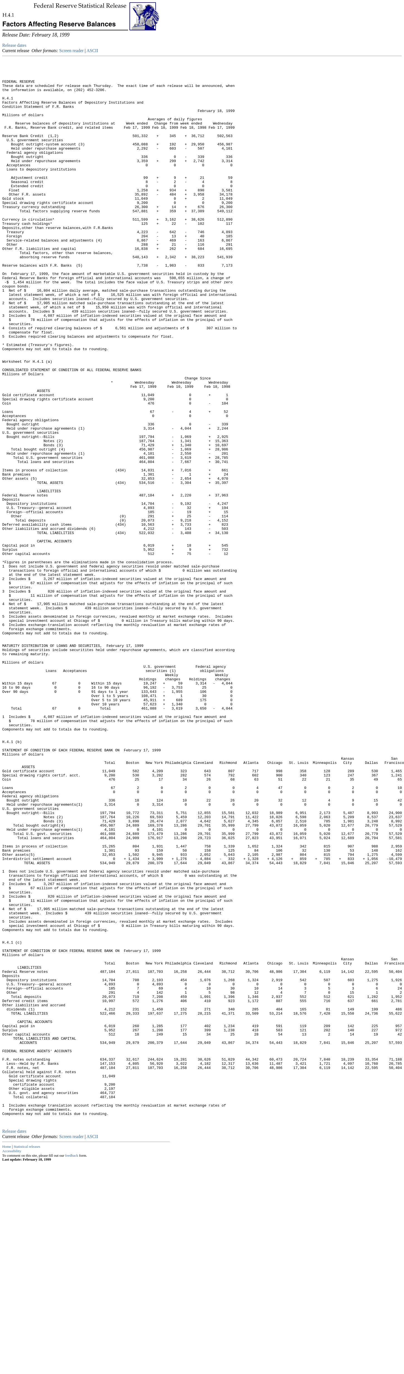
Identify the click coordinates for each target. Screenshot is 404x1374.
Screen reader (71, 50)
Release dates (14, 45)
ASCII (92, 50)
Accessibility (11, 1362)
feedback (71, 1366)
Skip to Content (6, 31)
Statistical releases (27, 1357)
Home (6, 1357)
